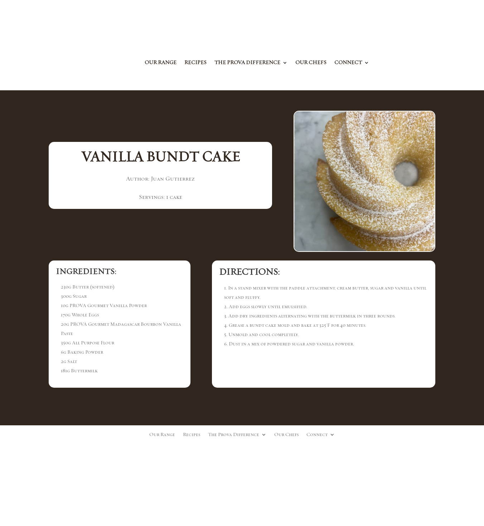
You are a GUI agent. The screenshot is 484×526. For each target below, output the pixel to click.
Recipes (195, 63)
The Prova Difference (247, 63)
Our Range (160, 63)
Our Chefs (310, 63)
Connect (348, 63)
